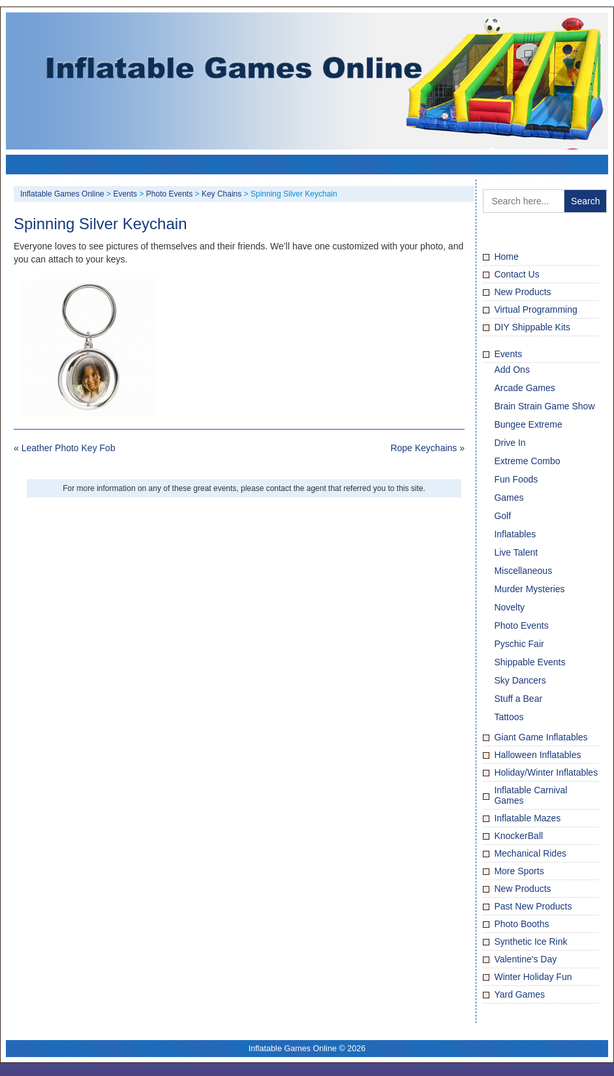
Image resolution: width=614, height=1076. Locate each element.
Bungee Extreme (528, 424)
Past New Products (533, 906)
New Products (522, 292)
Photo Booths (521, 924)
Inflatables (515, 534)
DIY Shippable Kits (532, 327)
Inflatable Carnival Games (530, 795)
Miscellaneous (523, 570)
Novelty (509, 607)
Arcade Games (524, 388)
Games (508, 497)
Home (506, 256)
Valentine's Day (525, 959)
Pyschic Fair (519, 644)
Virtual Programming (535, 309)
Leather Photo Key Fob (68, 448)
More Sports (519, 871)
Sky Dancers (519, 680)
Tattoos (508, 717)
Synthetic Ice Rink (530, 941)
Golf (502, 516)
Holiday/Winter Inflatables (546, 772)
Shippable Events (529, 662)
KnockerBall (518, 836)
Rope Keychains (423, 448)
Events (508, 354)
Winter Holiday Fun (533, 977)
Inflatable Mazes (527, 818)
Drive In (509, 442)
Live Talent (516, 552)
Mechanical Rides (530, 853)
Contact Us (516, 274)
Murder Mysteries (529, 589)
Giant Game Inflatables (540, 737)
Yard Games (519, 994)
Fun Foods (516, 479)
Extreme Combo (527, 461)
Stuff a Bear (518, 698)
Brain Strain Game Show (544, 406)
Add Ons (511, 369)
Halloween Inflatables (537, 755)
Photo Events (521, 625)
